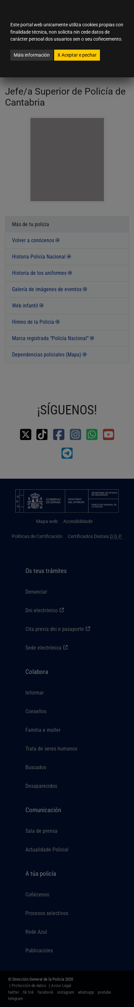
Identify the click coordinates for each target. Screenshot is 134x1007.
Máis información (32, 55)
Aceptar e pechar (77, 55)
